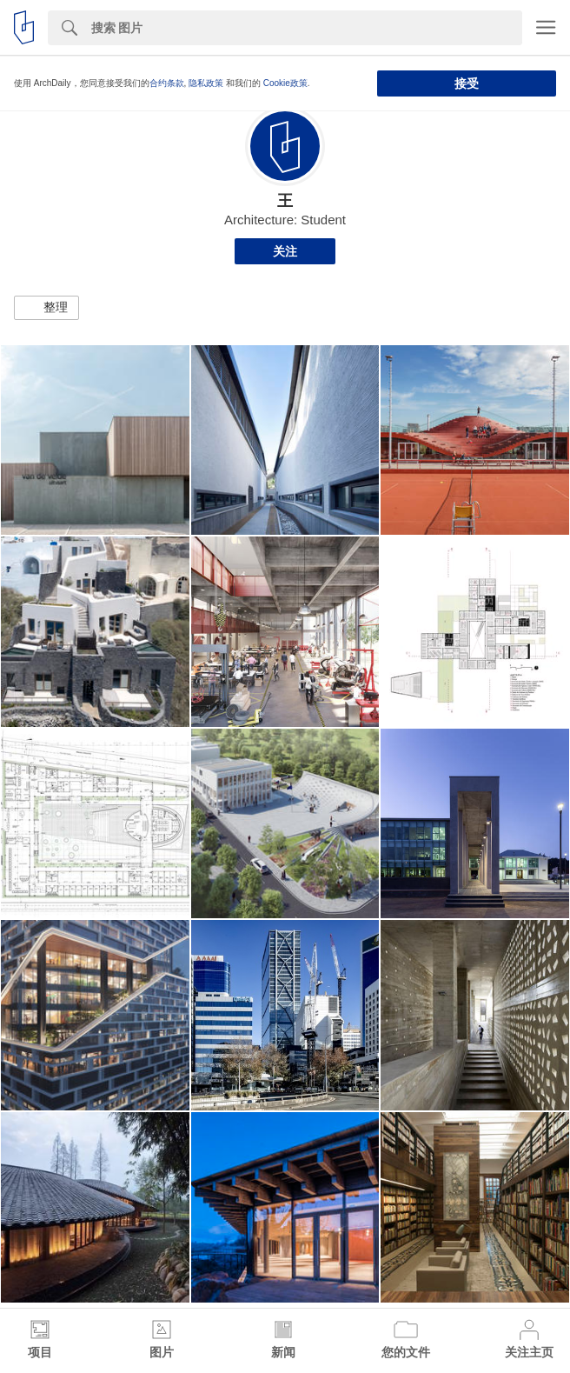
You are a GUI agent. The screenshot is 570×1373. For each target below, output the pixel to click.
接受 (466, 83)
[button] (46, 308)
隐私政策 (206, 83)
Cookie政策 (285, 83)
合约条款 (166, 83)
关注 (285, 251)
